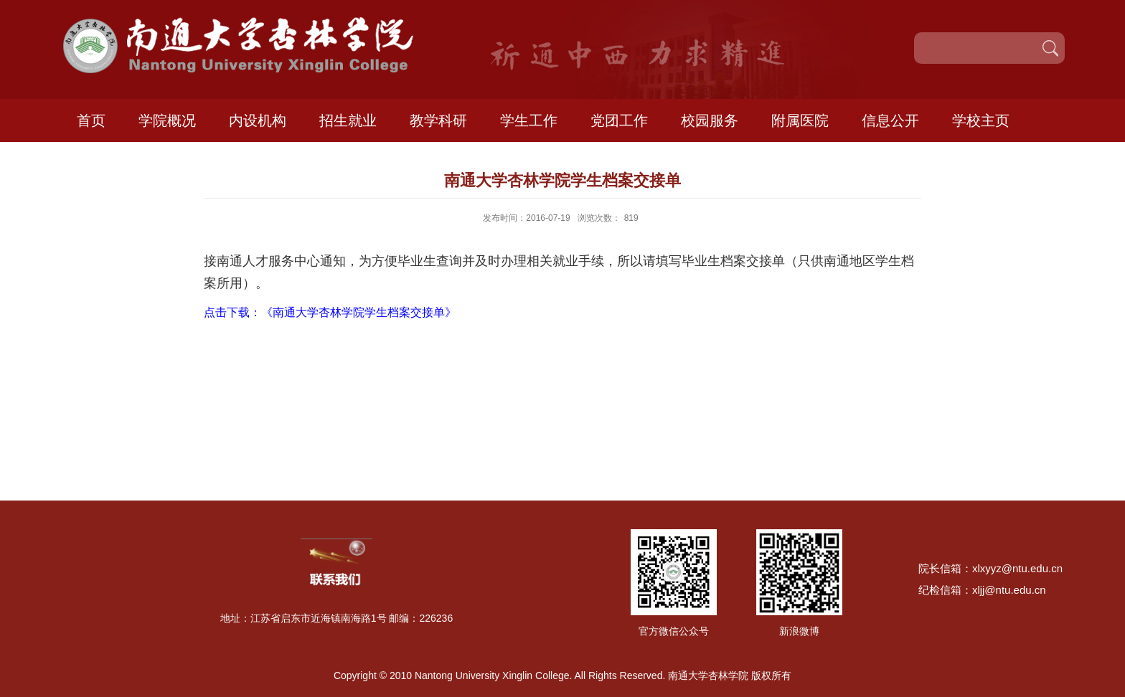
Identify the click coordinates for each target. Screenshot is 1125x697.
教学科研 (438, 120)
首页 (91, 120)
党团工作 (619, 120)
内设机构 (257, 120)
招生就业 (348, 120)
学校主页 (980, 120)
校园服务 (709, 120)
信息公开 (890, 120)
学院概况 (167, 120)
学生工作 (528, 120)
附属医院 (800, 120)
